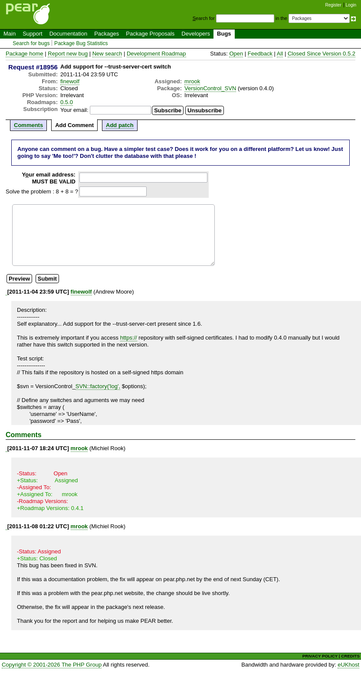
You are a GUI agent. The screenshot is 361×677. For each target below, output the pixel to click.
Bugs (224, 33)
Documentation (68, 33)
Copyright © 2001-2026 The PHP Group (52, 664)
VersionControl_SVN (210, 88)
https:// (128, 337)
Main (9, 33)
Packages (106, 33)
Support (33, 33)
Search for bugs (31, 43)
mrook (192, 81)
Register (333, 5)
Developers (195, 33)
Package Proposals (150, 33)
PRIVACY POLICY (320, 656)
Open (236, 53)
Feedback (260, 53)
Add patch (120, 125)
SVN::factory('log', (97, 386)
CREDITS (350, 656)
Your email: (74, 110)
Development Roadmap (156, 53)
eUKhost (348, 664)
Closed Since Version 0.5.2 (321, 53)
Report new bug (68, 53)
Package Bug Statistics (81, 43)
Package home (24, 53)
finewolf (69, 81)
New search (107, 53)
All (280, 53)
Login (351, 5)
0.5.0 (66, 102)
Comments (28, 125)
